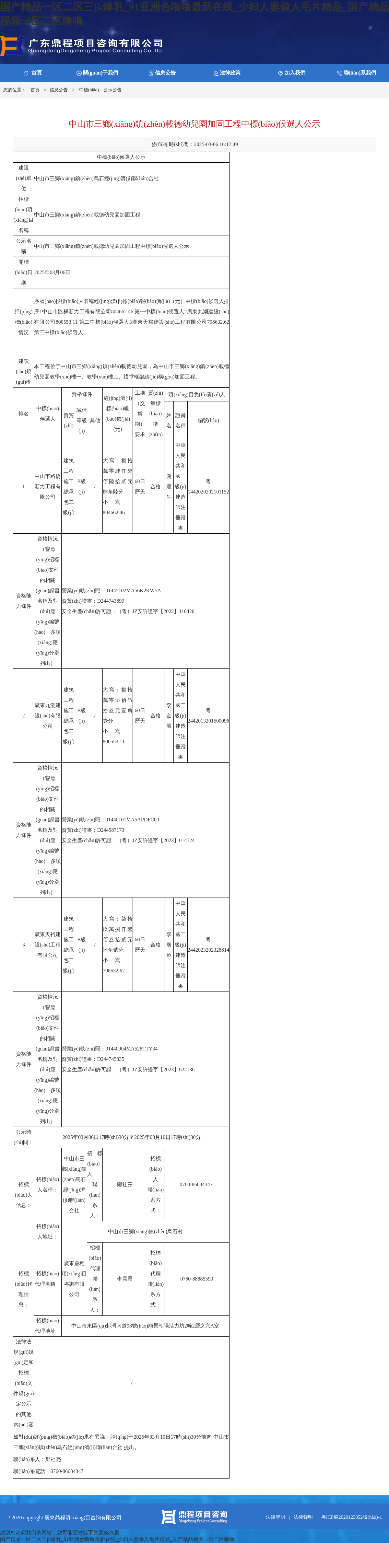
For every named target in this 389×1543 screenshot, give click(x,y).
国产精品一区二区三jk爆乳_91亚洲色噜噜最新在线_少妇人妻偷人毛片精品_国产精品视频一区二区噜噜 (117, 1539)
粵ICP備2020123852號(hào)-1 (351, 1517)
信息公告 (59, 89)
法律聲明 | (279, 1517)
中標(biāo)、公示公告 (100, 89)
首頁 (35, 89)
